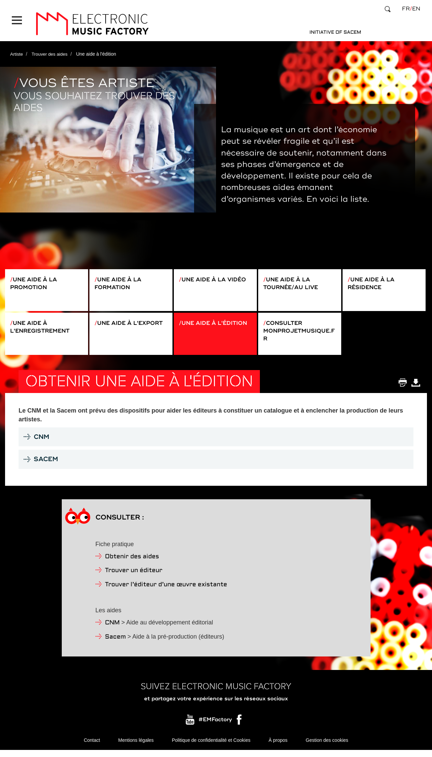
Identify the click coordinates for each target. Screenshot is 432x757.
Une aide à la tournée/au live (294, 279)
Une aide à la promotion (36, 279)
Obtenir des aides (132, 563)
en (416, 8)
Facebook (239, 727)
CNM (112, 629)
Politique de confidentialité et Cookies (211, 747)
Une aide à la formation (120, 279)
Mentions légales (136, 747)
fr (406, 8)
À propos (278, 747)
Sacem (115, 643)
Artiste (17, 48)
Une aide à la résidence (373, 279)
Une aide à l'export (115, 327)
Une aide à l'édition (199, 327)
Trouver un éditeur (133, 577)
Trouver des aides (51, 48)
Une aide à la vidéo (205, 279)
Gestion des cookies (327, 747)
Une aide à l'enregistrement (43, 327)
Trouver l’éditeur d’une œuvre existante (166, 591)
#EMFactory (215, 725)
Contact (92, 747)
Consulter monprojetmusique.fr (297, 331)
